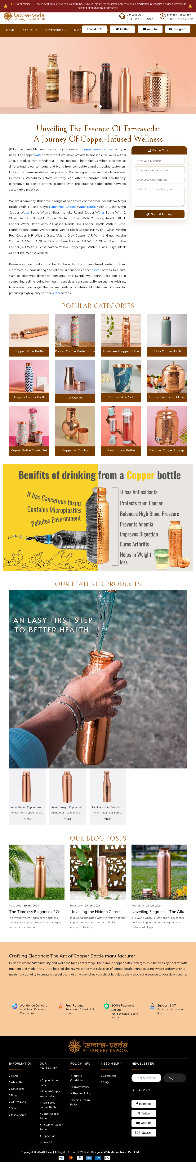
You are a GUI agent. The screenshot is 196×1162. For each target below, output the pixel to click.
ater (83, 207)
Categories (55, 30)
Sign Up (174, 1078)
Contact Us (98, 30)
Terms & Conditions (76, 1078)
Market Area (17, 1115)
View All (46, 1142)
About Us (30, 30)
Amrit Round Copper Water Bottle (27, 807)
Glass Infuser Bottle (121, 450)
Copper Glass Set (121, 397)
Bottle (91, 207)
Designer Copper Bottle (29, 397)
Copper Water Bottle (29, 351)
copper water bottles (98, 149)
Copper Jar (75, 398)
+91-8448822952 (140, 19)
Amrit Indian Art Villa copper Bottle (107, 807)
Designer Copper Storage (167, 450)
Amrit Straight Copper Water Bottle (67, 807)
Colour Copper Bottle (167, 351)
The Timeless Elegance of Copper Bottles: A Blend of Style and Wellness (37, 912)
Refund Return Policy (80, 1102)
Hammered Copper (63, 207)
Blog (78, 30)
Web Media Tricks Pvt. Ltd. (122, 1152)
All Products (17, 1102)
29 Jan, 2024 (31, 905)
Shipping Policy (80, 1093)
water (38, 155)
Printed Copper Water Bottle (75, 351)
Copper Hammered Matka (167, 397)
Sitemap (15, 1108)
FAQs (105, 1082)
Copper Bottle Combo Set (29, 450)
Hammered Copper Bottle (121, 351)
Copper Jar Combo (75, 450)
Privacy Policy (79, 1087)
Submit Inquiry (159, 214)
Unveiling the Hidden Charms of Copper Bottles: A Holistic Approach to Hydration (98, 912)
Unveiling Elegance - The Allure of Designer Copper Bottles (159, 912)
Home (10, 30)
